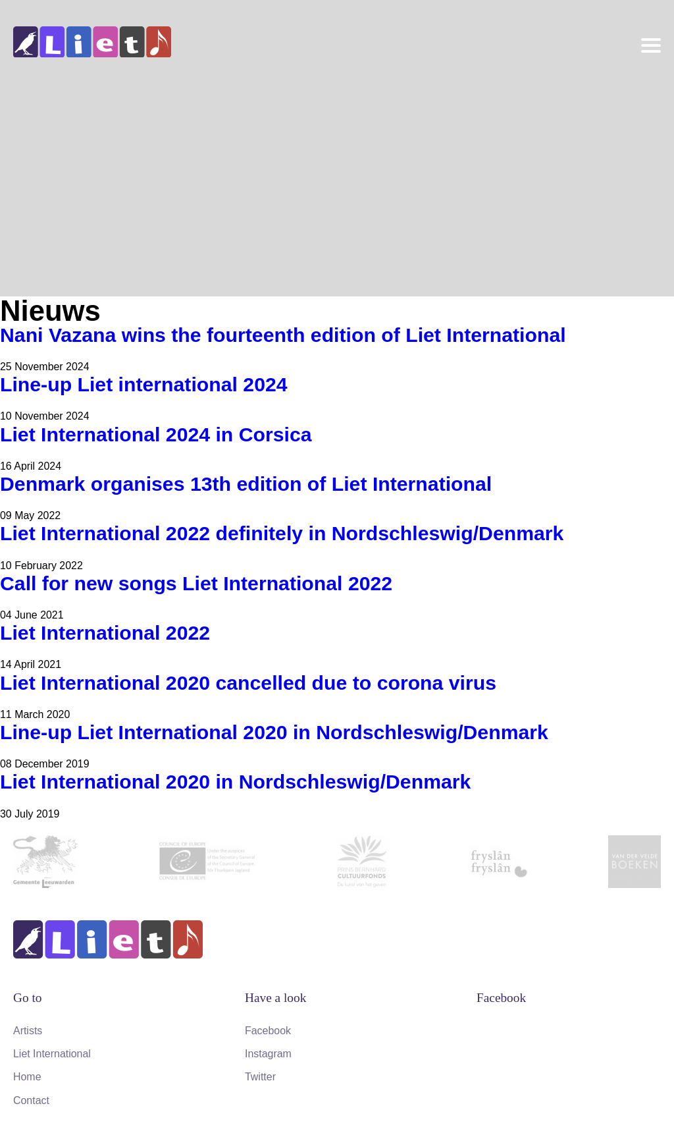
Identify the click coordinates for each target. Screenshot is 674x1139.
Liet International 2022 (105, 633)
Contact (31, 1100)
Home (27, 1076)
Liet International (52, 1053)
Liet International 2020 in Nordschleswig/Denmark (235, 781)
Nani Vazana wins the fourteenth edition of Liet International (283, 335)
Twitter (260, 1076)
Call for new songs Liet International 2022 (196, 583)
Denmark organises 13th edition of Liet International (246, 484)
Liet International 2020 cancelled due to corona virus (248, 683)
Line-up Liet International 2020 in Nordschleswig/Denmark (274, 732)
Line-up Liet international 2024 (144, 384)
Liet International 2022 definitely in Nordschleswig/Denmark (281, 533)
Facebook (268, 1030)
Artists (27, 1030)
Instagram (268, 1053)
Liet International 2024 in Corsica (156, 434)
